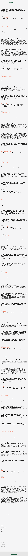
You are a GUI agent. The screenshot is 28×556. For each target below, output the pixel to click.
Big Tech (9, 36)
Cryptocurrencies (3, 162)
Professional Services (3, 121)
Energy (4, 320)
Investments (7, 17)
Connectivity (5, 395)
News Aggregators (6, 440)
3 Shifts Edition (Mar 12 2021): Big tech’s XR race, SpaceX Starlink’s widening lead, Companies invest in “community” (13, 78)
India (7, 26)
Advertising (2, 272)
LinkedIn (2, 539)
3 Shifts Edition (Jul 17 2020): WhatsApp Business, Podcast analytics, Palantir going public (13, 452)
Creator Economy (5, 76)
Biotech (2, 356)
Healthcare (8, 262)
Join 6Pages (2, 525)
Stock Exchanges (7, 431)
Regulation (2, 26)
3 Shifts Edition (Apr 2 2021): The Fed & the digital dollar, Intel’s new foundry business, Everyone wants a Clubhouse (13, 61)
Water (3, 171)
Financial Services (6, 36)
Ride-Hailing (2, 386)
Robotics (2, 243)
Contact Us (2, 533)
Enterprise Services (3, 527)
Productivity (5, 484)
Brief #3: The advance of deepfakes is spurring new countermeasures (11, 50)
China (1, 208)
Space (4, 190)
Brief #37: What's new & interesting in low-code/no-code (12, 368)
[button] (1, 0)
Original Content (3, 151)
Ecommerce (5, 26)
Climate (4, 243)
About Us (2, 531)
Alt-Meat (8, 386)
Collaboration (8, 484)
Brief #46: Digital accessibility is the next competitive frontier (13, 133)
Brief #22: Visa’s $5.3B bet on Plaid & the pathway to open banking (12, 461)
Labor (1, 171)
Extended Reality (10, 76)
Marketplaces (11, 431)
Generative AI (6, 404)
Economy (2, 112)
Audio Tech (2, 17)
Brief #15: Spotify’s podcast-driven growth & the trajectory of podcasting (13, 153)
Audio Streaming (5, 112)
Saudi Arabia (2, 422)
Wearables (5, 386)
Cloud (8, 235)
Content (6, 243)
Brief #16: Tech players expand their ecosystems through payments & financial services (12, 39)
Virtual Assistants (3, 84)
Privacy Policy (3, 544)
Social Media (5, 67)
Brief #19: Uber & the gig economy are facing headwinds (12, 497)
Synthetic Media (3, 404)
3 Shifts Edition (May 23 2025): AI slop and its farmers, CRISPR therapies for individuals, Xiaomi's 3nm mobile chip (13, 472)
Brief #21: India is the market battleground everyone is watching (14, 28)
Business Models (5, 311)
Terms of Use (3, 546)
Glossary (2, 529)
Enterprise (2, 484)
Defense (2, 190)
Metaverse (2, 282)
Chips (4, 17)
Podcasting (6, 84)
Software (2, 311)
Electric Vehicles (4, 208)
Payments (2, 36)
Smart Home (2, 67)
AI (5, 190)
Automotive (2, 235)
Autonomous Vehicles (10, 84)
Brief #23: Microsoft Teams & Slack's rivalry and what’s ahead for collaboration (14, 487)
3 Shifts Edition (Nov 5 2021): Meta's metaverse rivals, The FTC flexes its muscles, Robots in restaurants (13, 285)
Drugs (3, 199)
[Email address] (5, 517)
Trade (1, 320)
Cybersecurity (7, 103)
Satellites (2, 76)
